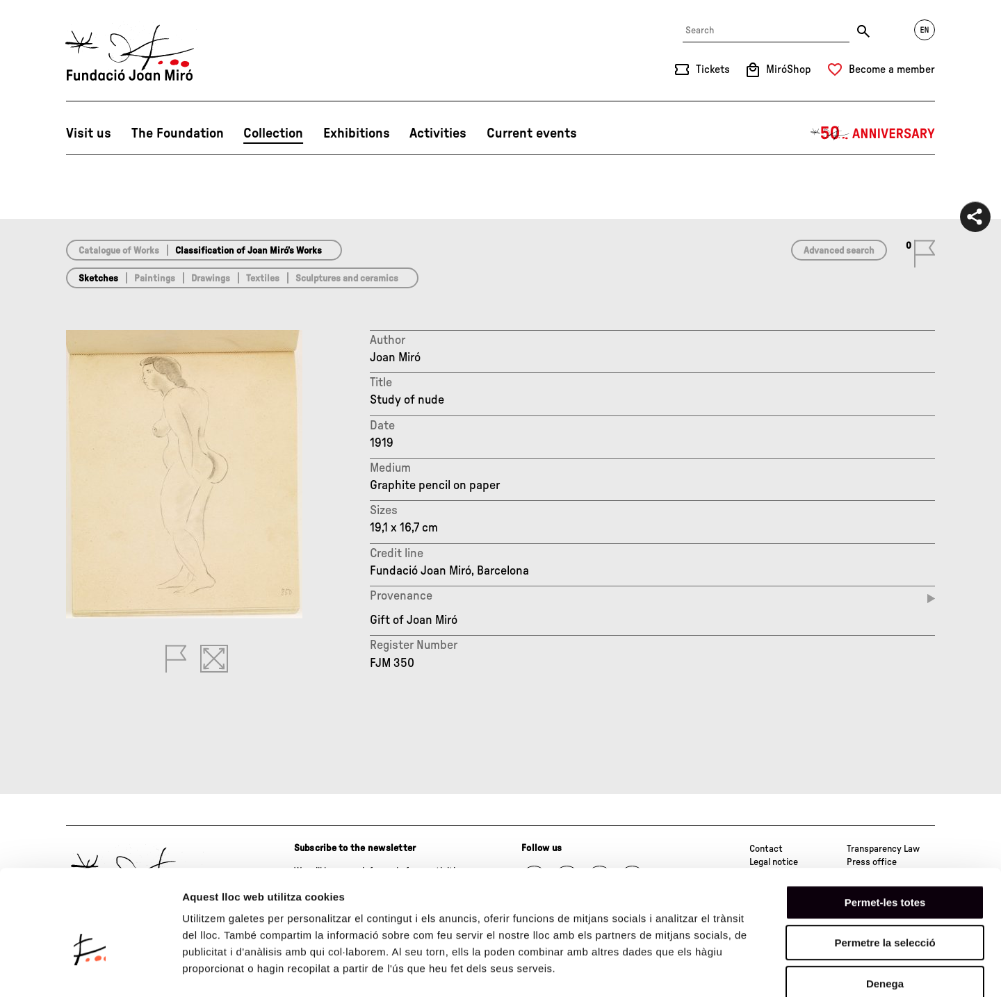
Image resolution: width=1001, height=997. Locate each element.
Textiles (262, 278)
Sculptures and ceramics (346, 278)
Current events (532, 133)
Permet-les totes (885, 827)
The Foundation (177, 133)
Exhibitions (356, 133)
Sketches (98, 278)
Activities (437, 133)
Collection (273, 133)
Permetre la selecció (884, 868)
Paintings (154, 278)
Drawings (210, 278)
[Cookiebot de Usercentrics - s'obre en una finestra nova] (90, 969)
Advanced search (839, 251)
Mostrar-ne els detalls (800, 969)
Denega (885, 908)
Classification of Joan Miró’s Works (248, 251)
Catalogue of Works (119, 251)
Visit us (88, 133)
